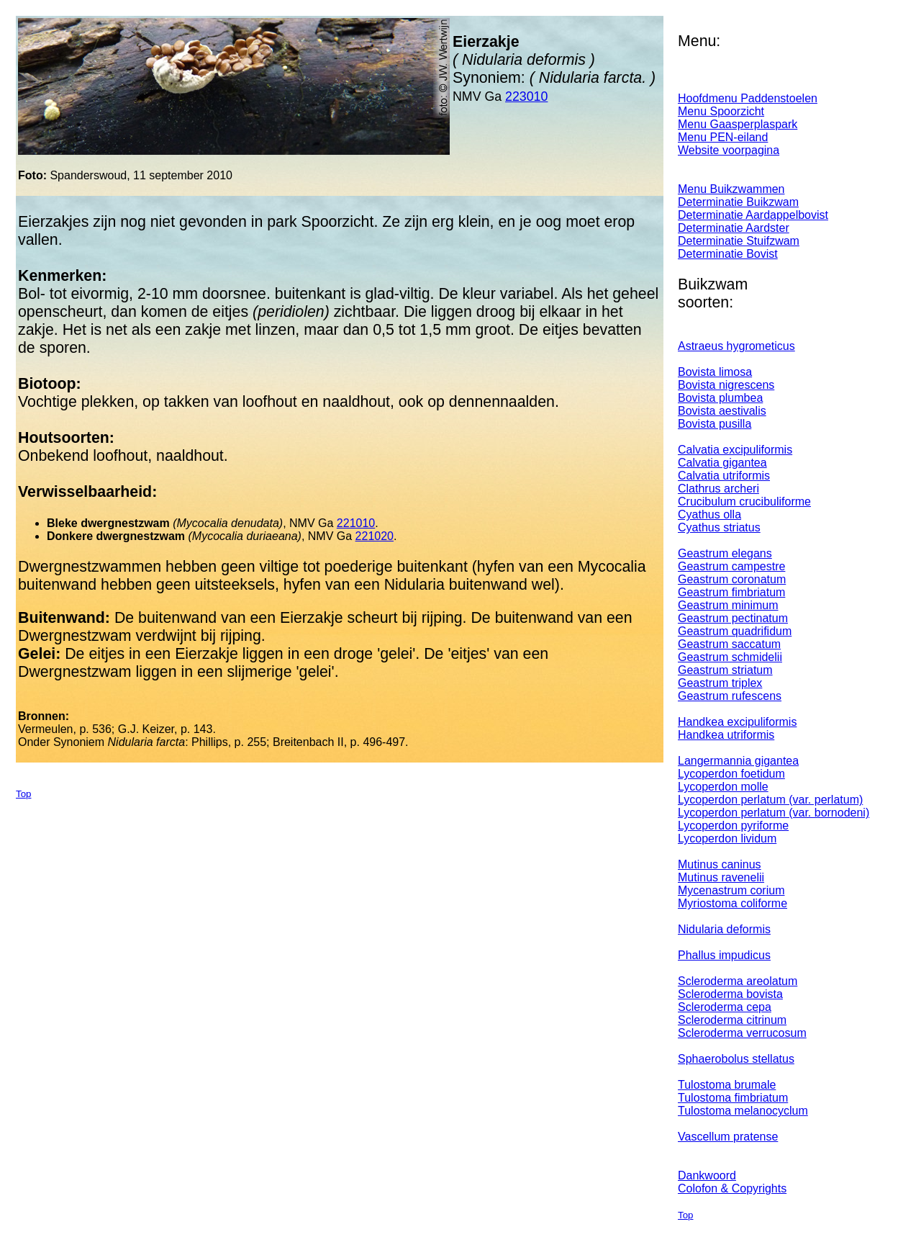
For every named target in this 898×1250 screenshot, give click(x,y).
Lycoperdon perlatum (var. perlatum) (770, 799)
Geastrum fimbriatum (731, 592)
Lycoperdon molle (723, 787)
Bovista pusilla (714, 424)
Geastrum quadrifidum (735, 631)
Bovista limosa (715, 372)
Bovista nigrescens (726, 385)
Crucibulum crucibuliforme (744, 501)
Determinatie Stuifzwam (738, 241)
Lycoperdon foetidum (731, 774)
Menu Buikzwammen (731, 189)
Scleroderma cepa (724, 1007)
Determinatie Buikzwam (738, 202)
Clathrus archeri (718, 488)
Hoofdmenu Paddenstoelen (747, 98)
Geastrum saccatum (729, 644)
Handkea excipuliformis (737, 722)
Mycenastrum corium (731, 890)
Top (24, 793)
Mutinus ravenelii (721, 877)
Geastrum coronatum (732, 579)
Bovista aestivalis (722, 411)
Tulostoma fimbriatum (733, 1098)
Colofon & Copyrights (732, 1188)
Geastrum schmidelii (730, 657)
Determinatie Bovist (728, 254)
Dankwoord (707, 1175)
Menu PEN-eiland (723, 137)
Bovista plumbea (720, 398)
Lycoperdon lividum (727, 838)
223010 (526, 96)
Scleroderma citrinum (732, 1020)
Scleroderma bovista (730, 994)
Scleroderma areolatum (737, 981)
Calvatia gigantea (722, 463)
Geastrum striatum (725, 670)
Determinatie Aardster (733, 228)
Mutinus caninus (719, 864)
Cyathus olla (709, 514)
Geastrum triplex (720, 683)
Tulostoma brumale (727, 1085)
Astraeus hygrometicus (736, 346)
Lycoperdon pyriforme (733, 825)
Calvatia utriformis (724, 475)
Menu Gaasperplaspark (737, 124)
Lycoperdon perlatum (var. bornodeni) (773, 812)
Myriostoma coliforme (732, 903)
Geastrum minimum (728, 605)
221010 (356, 523)
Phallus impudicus (724, 955)
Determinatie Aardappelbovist (753, 215)
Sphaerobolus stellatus (736, 1059)
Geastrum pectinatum (733, 618)
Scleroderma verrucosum (742, 1033)
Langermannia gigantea (738, 761)
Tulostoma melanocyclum (743, 1111)
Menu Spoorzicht (721, 111)
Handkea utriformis (726, 735)
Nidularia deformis (724, 929)
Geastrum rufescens (729, 696)
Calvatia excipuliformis (735, 450)
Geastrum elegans (725, 553)
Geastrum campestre (731, 566)
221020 (374, 536)
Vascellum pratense (728, 1136)
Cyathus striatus (719, 527)
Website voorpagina (728, 150)
